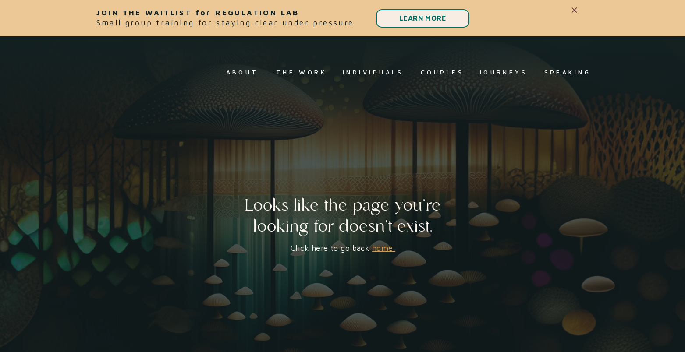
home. (383, 248)
